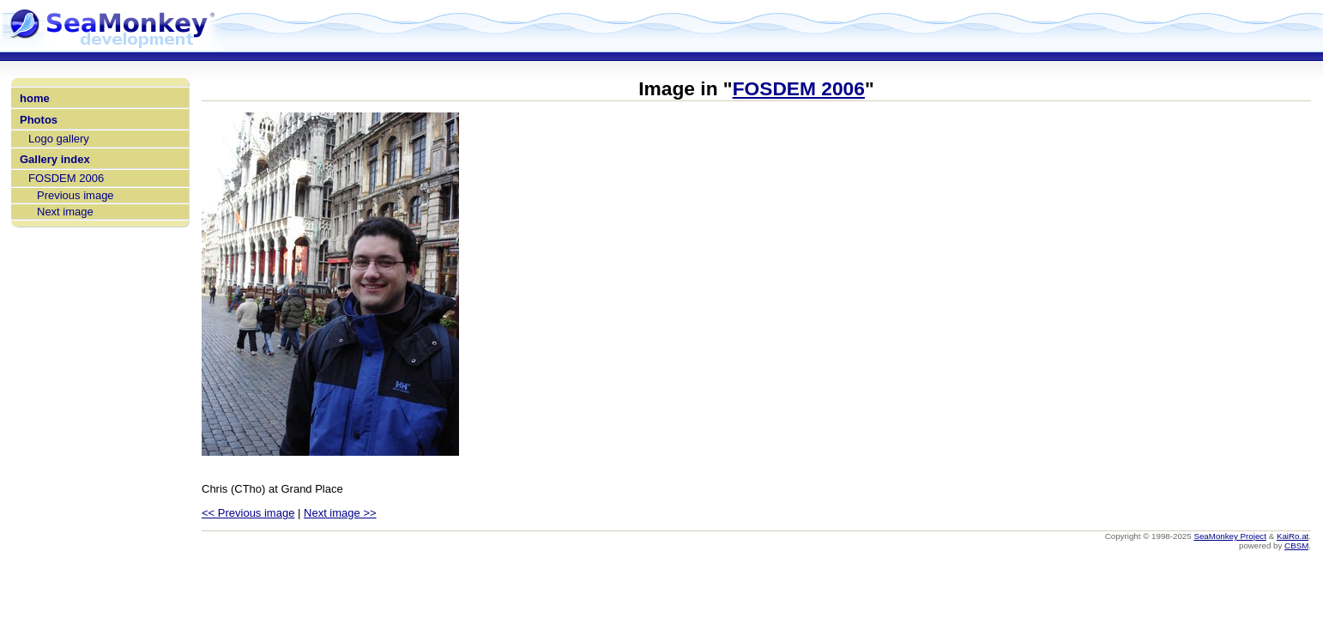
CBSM (1296, 545)
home (35, 98)
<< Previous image (248, 512)
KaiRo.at (1292, 536)
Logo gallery (58, 138)
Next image (65, 211)
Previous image (75, 195)
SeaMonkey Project (1229, 536)
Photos (38, 119)
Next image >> (340, 512)
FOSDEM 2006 (66, 178)
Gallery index (55, 159)
